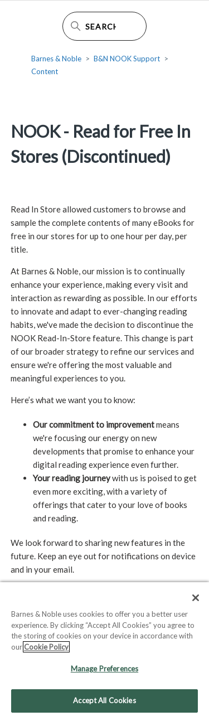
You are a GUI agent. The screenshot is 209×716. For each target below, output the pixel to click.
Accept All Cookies (104, 703)
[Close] (195, 600)
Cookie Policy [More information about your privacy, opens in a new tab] (46, 649)
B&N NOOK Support (127, 58)
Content (44, 71)
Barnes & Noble (56, 58)
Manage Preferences (104, 671)
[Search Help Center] (104, 26)
